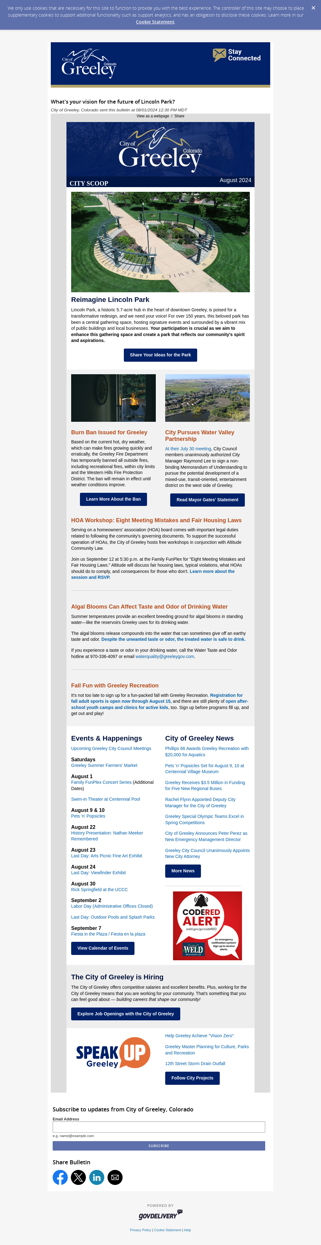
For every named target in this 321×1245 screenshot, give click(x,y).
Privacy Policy (140, 1230)
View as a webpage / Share (161, 116)
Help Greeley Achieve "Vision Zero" (199, 1035)
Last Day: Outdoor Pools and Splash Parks (113, 917)
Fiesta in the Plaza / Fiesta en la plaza (108, 933)
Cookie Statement (155, 22)
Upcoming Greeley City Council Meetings (111, 748)
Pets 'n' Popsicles (88, 816)
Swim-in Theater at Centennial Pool (105, 799)
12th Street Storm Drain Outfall (195, 1063)
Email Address (66, 1119)
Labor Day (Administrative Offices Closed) (112, 906)
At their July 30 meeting (188, 448)
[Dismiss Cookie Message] (313, 6)
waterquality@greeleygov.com (164, 656)
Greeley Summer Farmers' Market (104, 765)
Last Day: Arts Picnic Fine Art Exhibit (106, 855)
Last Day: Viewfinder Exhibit (98, 872)
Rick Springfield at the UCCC (99, 889)
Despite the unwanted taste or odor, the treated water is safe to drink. (174, 639)
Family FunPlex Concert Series (101, 782)
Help (187, 1230)
